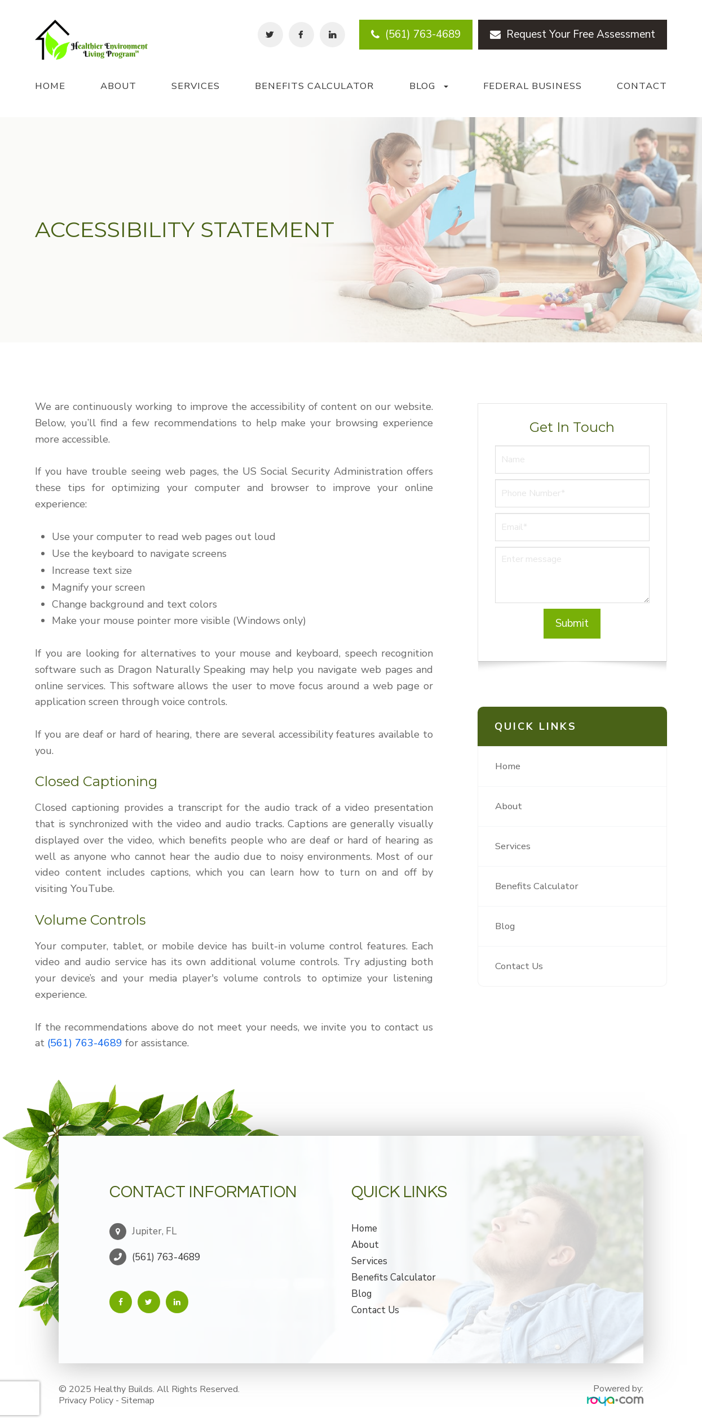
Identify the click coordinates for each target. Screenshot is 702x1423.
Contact (642, 85)
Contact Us (520, 966)
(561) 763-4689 (416, 34)
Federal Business (532, 85)
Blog (505, 926)
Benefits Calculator (314, 85)
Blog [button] (428, 85)
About (118, 85)
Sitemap (137, 1397)
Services (195, 85)
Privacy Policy (86, 1397)
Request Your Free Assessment (572, 34)
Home (50, 85)
